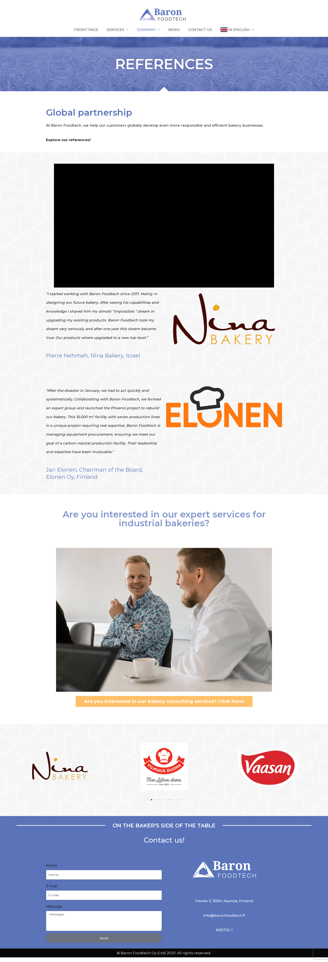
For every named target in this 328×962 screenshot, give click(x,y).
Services (115, 34)
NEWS (174, 34)
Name (51, 870)
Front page (85, 34)
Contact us (200, 34)
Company (146, 34)
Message (54, 911)
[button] (12, 771)
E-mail (52, 890)
